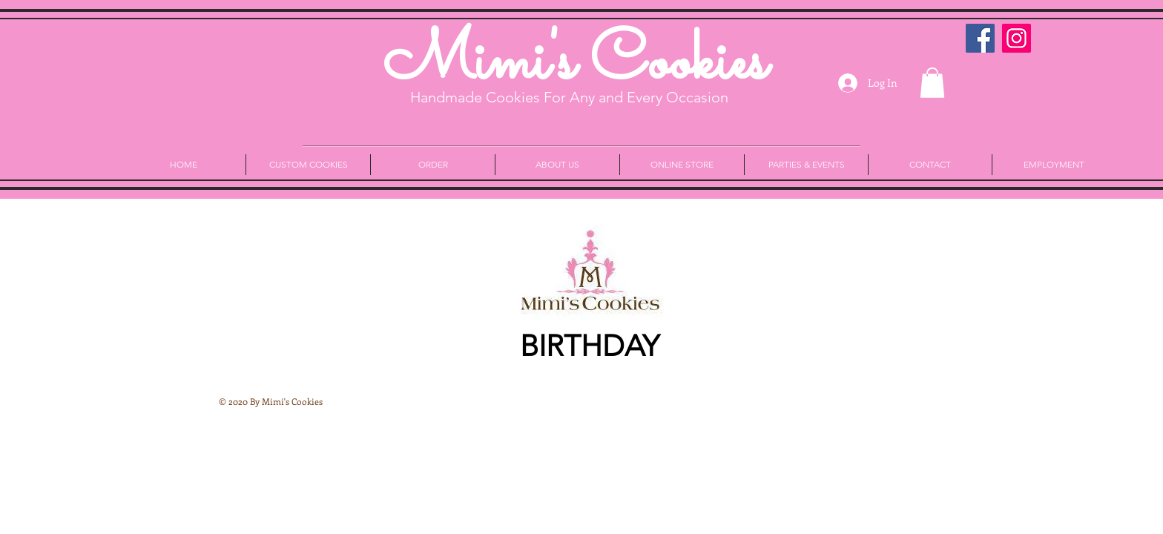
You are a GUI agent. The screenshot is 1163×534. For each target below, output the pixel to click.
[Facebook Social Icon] (980, 38)
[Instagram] (1016, 38)
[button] (932, 82)
